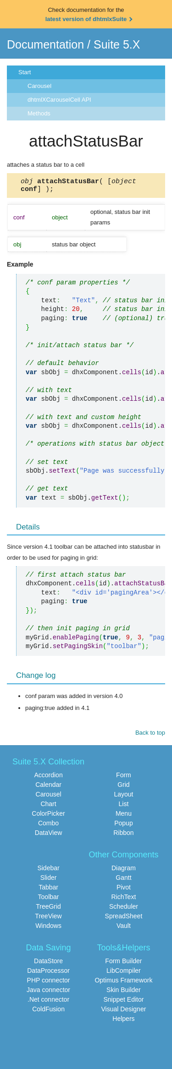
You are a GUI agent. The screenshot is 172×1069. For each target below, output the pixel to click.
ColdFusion (48, 1011)
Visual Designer (123, 1011)
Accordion (48, 777)
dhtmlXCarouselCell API (59, 99)
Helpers (123, 1021)
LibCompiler (123, 973)
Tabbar (48, 890)
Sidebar (48, 870)
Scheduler (123, 909)
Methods (39, 113)
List (124, 806)
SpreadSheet (124, 918)
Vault (124, 928)
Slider (48, 880)
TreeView (48, 918)
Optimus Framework (123, 983)
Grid (123, 787)
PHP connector (48, 983)
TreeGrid (48, 909)
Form (123, 777)
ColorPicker (48, 816)
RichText (123, 899)
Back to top (150, 735)
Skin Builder (123, 992)
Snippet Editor (123, 1002)
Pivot (124, 890)
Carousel (39, 85)
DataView (48, 835)
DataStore (48, 963)
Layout (123, 797)
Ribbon (123, 835)
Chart (48, 806)
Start (24, 72)
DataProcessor (48, 973)
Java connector (48, 992)
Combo (48, 825)
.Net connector (48, 1002)
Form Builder (123, 963)
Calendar (48, 787)
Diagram (123, 870)
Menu (124, 816)
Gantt (123, 880)
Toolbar (48, 899)
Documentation (45, 44)
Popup (123, 825)
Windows (48, 928)
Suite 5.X (117, 44)
